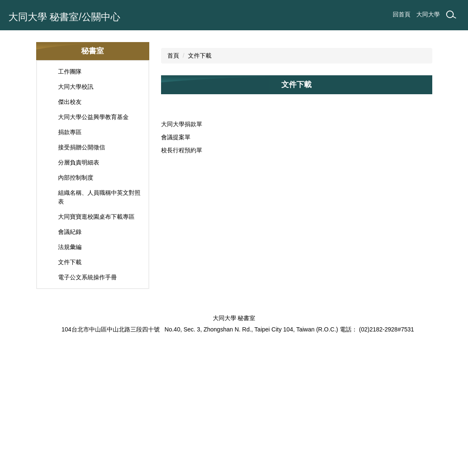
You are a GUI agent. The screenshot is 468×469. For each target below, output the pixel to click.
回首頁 (401, 14)
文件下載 (200, 178)
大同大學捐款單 (181, 246)
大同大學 (428, 14)
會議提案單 (175, 259)
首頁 (173, 178)
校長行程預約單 (181, 272)
